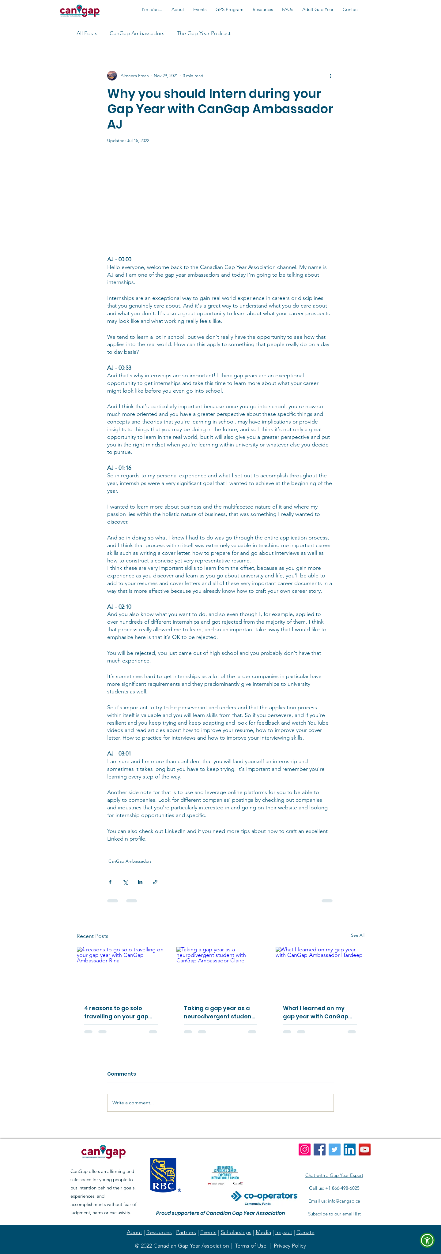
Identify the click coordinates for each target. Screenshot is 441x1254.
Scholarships (236, 1232)
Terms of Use (250, 1245)
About (134, 1232)
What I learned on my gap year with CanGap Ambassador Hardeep (315, 1012)
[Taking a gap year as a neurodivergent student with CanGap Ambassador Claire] (220, 971)
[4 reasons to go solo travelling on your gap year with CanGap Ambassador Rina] (121, 971)
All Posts (87, 33)
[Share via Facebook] (110, 882)
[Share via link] (155, 882)
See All (357, 935)
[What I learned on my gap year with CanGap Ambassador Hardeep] (320, 971)
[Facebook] (320, 1149)
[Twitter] (335, 1149)
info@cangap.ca (344, 1201)
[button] (152, 9)
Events (208, 1232)
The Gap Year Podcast (204, 33)
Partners (186, 1232)
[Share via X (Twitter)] (125, 882)
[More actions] (330, 75)
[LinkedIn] (350, 1149)
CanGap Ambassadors (137, 33)
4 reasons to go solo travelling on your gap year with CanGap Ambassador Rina (116, 1012)
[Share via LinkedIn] (140, 882)
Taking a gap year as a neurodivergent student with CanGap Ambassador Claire (219, 1012)
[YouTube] (365, 1149)
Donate (305, 1232)
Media (263, 1232)
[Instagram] (305, 1149)
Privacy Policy (290, 1245)
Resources (159, 1232)
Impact (283, 1232)
